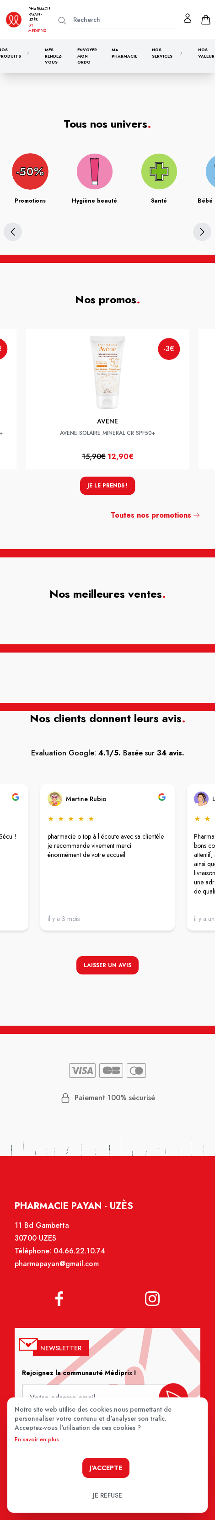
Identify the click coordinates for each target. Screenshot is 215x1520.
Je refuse (107, 1495)
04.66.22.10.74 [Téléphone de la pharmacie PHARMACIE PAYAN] (80, 1258)
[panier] (205, 19)
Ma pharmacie (124, 53)
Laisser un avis (107, 966)
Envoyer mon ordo (87, 56)
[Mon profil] (187, 18)
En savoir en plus (37, 1439)
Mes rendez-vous (54, 56)
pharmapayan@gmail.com (58, 1271)
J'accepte (106, 1467)
